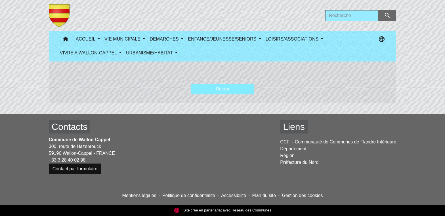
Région (287, 155)
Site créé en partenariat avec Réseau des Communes (222, 210)
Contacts (69, 127)
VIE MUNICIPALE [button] (123, 39)
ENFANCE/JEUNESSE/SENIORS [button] (222, 39)
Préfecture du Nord (299, 162)
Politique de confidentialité (188, 195)
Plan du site (264, 195)
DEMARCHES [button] (165, 39)
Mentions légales (139, 195)
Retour (222, 88)
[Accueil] (59, 15)
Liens (294, 127)
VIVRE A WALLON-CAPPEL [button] (89, 52)
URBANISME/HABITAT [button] (150, 52)
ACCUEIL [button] (86, 39)
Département (293, 148)
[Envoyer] (387, 15)
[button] (66, 40)
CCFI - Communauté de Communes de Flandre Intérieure (338, 141)
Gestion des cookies (302, 195)
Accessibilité (233, 195)
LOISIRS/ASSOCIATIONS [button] (293, 39)
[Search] (352, 15)
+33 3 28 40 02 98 (67, 160)
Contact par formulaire (75, 168)
